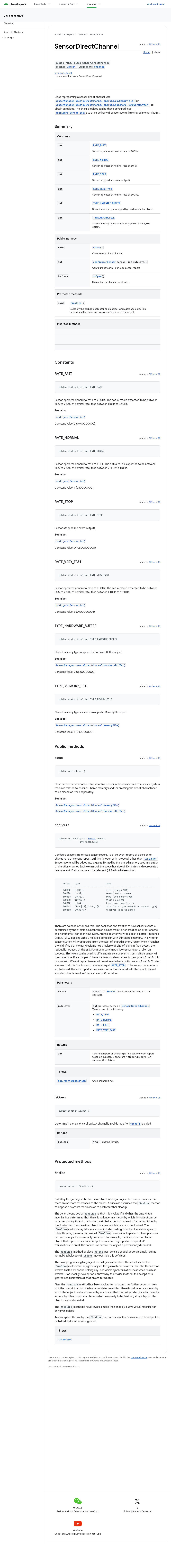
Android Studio (156, 3)
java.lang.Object (63, 73)
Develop (82, 34)
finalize (76, 303)
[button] (21, 37)
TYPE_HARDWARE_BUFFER (106, 203)
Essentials (40, 3)
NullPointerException (72, 1080)
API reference (14, 16)
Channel (99, 66)
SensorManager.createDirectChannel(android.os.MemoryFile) (95, 100)
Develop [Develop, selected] (92, 3)
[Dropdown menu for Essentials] (50, 4)
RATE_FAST (99, 145)
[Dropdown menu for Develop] (101, 4)
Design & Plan (66, 3)
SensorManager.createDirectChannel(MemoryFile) (87, 725)
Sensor (111, 261)
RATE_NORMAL (100, 159)
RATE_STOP (99, 174)
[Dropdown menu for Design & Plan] (78, 4)
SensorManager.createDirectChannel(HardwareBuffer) (90, 665)
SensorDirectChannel (135, 1005)
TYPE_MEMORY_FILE (104, 217)
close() (135, 1123)
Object (71, 66)
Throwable (64, 1339)
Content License (139, 1357)
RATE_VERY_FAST (102, 188)
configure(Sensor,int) (70, 112)
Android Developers (64, 34)
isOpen (97, 276)
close (96, 247)
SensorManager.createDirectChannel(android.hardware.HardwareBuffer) (102, 104)
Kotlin (146, 52)
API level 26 (154, 44)
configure (99, 261)
